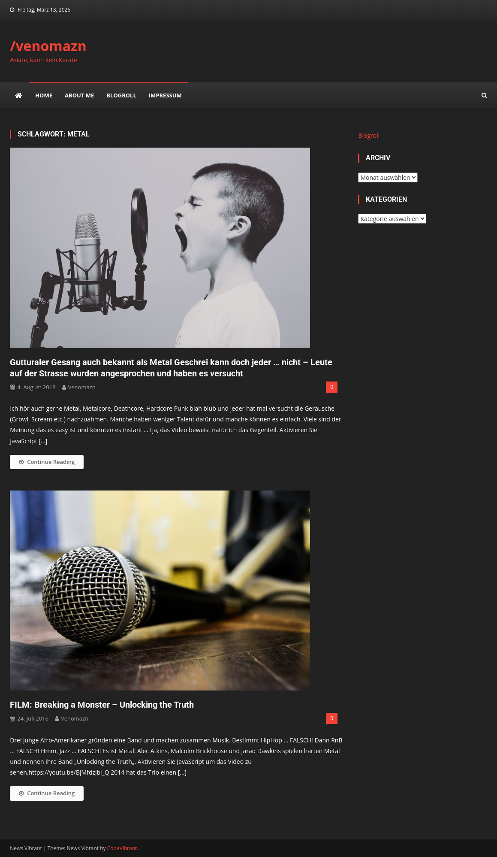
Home (43, 95)
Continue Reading (47, 462)
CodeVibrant (122, 848)
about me (79, 95)
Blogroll (121, 95)
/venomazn (48, 45)
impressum (165, 95)
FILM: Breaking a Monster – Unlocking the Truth (102, 705)
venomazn (82, 387)
